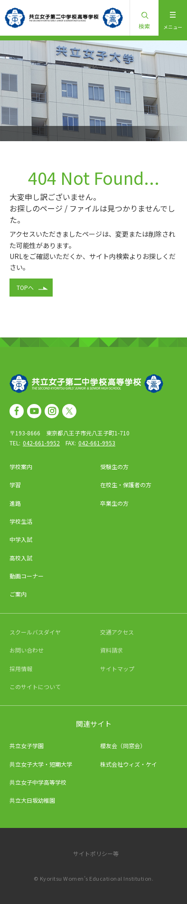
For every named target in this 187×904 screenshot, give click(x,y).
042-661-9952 (41, 443)
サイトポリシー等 (96, 853)
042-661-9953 (96, 443)
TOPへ (25, 287)
